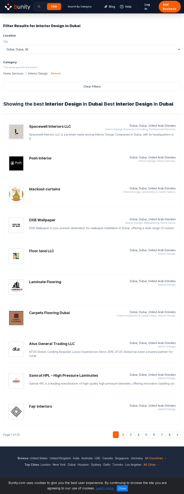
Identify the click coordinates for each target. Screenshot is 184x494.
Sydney (96, 464)
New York (59, 464)
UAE (97, 458)
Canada (107, 458)
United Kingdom (60, 458)
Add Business (169, 6)
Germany (137, 458)
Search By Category (80, 6)
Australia (87, 458)
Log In (147, 6)
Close (122, 488)
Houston (83, 464)
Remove (56, 73)
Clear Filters (92, 86)
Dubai (72, 464)
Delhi (106, 464)
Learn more (105, 488)
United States (39, 458)
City (5, 41)
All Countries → (156, 458)
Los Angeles (133, 464)
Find (54, 6)
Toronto (117, 464)
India (76, 458)
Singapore (122, 458)
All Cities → (151, 464)
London (46, 464)
